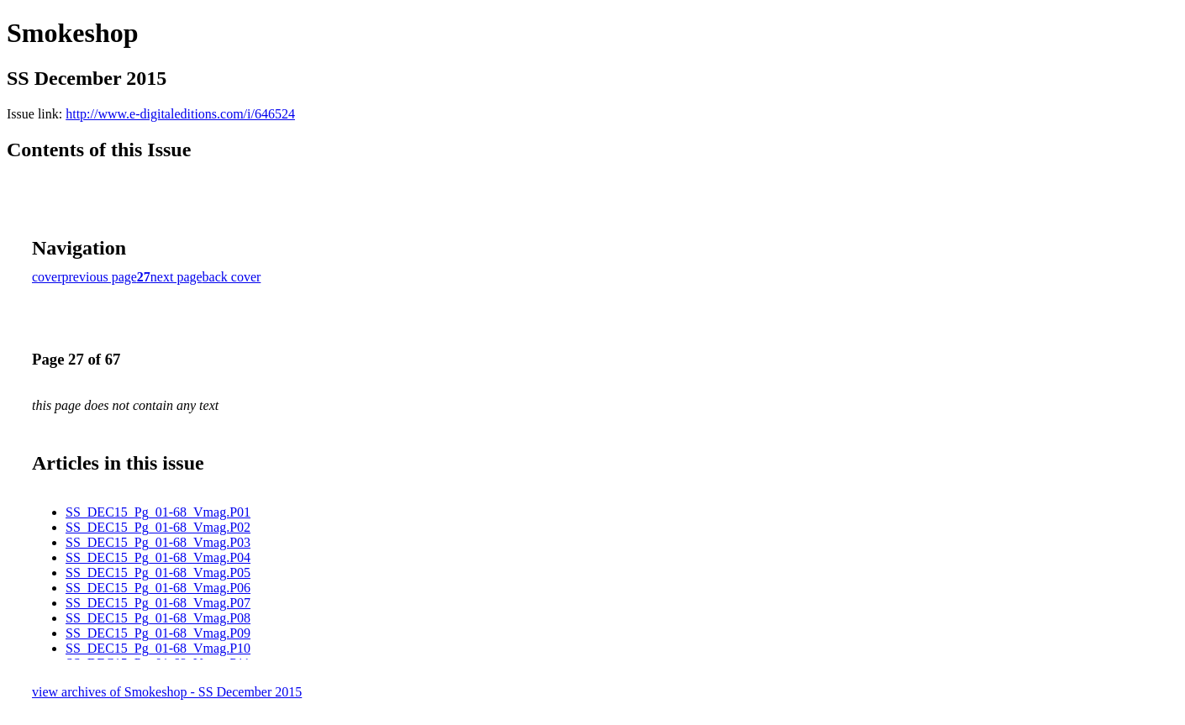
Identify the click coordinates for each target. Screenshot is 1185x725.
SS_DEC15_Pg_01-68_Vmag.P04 (158, 557)
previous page (99, 277)
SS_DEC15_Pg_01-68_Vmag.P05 (158, 572)
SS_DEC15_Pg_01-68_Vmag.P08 (158, 618)
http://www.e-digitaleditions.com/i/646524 (180, 114)
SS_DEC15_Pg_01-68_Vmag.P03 (158, 542)
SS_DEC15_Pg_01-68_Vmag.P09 (158, 633)
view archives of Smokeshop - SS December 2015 (167, 692)
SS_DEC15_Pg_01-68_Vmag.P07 (158, 603)
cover (47, 277)
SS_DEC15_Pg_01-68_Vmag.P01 (158, 512)
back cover (232, 277)
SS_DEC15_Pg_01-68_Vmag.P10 (158, 648)
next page (176, 277)
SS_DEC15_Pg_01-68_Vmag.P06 (158, 588)
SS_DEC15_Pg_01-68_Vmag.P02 (158, 527)
